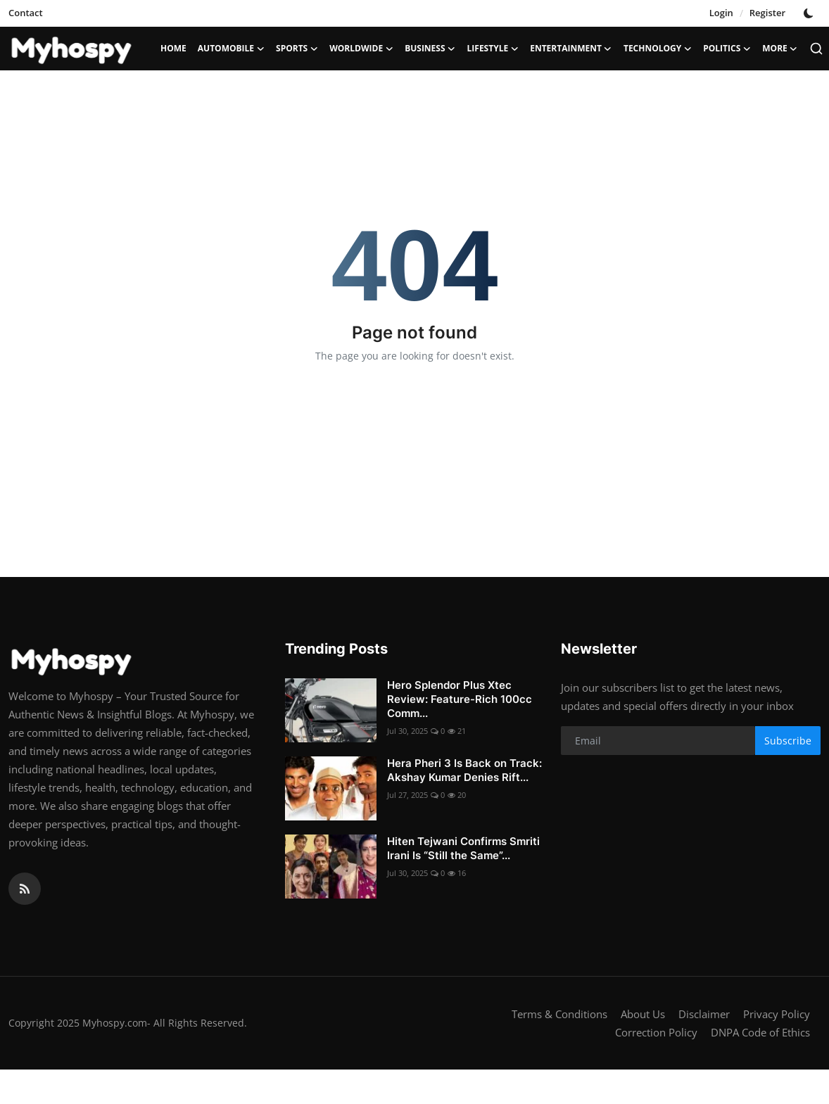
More (780, 48)
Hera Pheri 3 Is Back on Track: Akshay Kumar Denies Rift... (464, 770)
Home (173, 48)
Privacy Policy (776, 1014)
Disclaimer (704, 1014)
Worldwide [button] (361, 48)
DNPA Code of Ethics (760, 1032)
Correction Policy (656, 1032)
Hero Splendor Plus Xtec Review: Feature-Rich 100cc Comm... (459, 699)
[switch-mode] (810, 13)
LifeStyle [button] (493, 48)
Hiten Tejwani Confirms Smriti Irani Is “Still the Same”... (463, 848)
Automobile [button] (231, 48)
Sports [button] (297, 48)
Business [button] (430, 48)
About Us (643, 1014)
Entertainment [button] (571, 48)
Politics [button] (727, 48)
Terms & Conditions (559, 1014)
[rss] (24, 889)
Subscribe (787, 740)
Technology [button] (658, 48)
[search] (816, 48)
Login (721, 12)
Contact (25, 12)
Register (767, 12)
